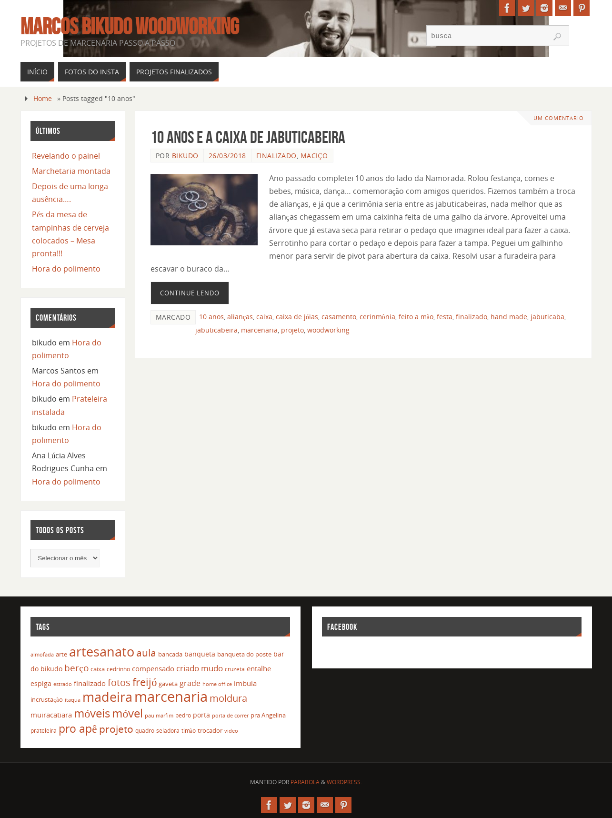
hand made (509, 316)
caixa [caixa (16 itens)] (97, 669)
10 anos (211, 316)
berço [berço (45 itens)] (76, 667)
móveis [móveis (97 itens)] (92, 713)
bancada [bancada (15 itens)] (170, 654)
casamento (338, 316)
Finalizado (276, 155)
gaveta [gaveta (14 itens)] (168, 683)
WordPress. (344, 782)
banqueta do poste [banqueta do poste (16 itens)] (244, 654)
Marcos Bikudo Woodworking (129, 26)
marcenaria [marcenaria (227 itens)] (171, 696)
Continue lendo (190, 293)
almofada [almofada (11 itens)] (42, 654)
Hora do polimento (66, 268)
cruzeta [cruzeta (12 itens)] (235, 669)
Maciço (314, 155)
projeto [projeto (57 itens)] (116, 729)
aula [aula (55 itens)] (146, 652)
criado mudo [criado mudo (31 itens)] (199, 668)
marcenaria (259, 329)
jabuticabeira (216, 329)
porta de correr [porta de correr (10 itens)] (230, 715)
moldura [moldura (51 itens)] (228, 698)
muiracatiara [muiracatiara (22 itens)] (51, 714)
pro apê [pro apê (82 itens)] (78, 728)
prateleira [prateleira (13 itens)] (43, 731)
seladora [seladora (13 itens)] (168, 731)
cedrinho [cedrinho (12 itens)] (118, 669)
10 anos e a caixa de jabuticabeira (247, 137)
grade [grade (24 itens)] (190, 683)
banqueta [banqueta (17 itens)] (199, 653)
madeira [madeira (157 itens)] (107, 697)
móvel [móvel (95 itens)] (127, 713)
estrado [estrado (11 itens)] (62, 683)
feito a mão (416, 316)
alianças (240, 316)
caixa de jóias (297, 316)
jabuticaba (547, 316)
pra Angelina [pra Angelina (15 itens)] (268, 715)
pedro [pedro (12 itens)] (183, 715)
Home (42, 98)
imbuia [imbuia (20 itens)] (245, 683)
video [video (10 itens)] (231, 730)
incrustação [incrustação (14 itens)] (46, 699)
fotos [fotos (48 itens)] (119, 682)
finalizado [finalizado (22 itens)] (90, 683)
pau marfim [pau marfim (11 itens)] (159, 715)
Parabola (305, 782)
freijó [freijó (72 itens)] (144, 682)
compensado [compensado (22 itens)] (153, 668)
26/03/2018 (227, 155)
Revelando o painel (66, 156)
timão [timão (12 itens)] (188, 730)
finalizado (471, 316)
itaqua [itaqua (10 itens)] (72, 700)
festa (444, 316)
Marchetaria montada (71, 171)
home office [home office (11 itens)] (217, 683)
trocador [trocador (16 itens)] (210, 730)
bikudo (185, 155)
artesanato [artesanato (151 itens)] (101, 651)
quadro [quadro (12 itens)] (144, 730)
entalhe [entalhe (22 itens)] (259, 668)
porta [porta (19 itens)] (201, 714)
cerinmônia (377, 316)
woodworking (328, 329)
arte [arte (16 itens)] (61, 654)
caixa (264, 316)
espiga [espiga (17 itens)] (40, 683)
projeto (292, 329)
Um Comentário (558, 117)
